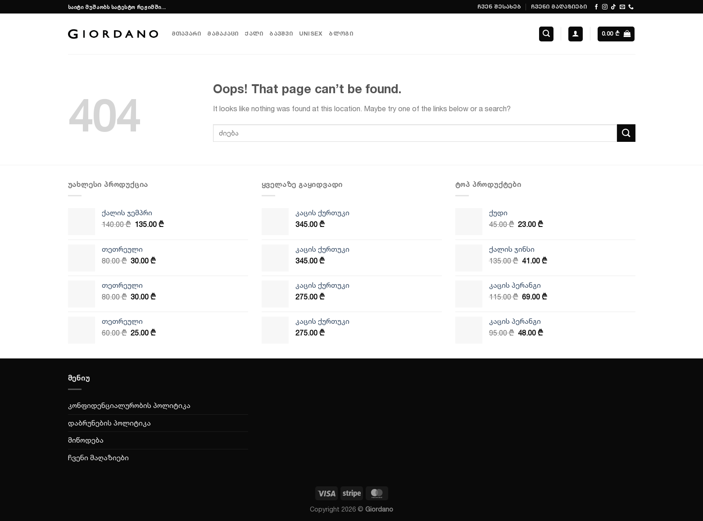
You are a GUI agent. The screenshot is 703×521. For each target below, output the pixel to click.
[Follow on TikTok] (613, 7)
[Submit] (626, 133)
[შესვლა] (575, 34)
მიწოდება (86, 439)
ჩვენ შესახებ (499, 6)
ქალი (254, 33)
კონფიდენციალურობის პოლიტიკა (129, 405)
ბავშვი (281, 33)
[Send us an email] (622, 7)
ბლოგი (341, 33)
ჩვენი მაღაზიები (559, 6)
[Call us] (631, 7)
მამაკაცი (222, 33)
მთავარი (186, 33)
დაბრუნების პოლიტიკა (109, 422)
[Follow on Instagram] (605, 7)
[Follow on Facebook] (596, 7)
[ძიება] (546, 34)
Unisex (311, 33)
